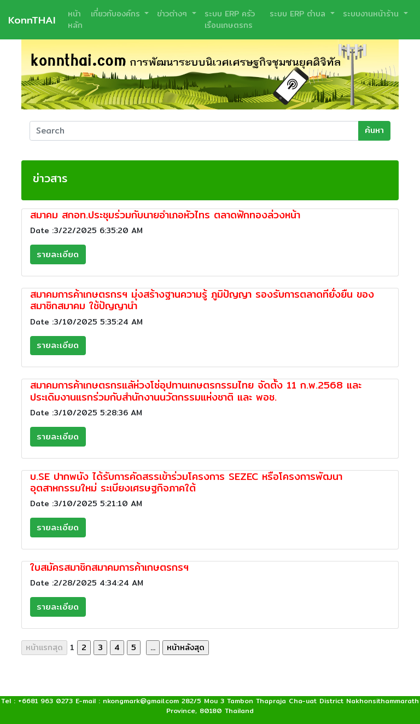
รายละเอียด (58, 254)
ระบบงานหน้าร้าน (372, 14)
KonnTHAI (31, 19)
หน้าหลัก (75, 19)
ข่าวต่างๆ (173, 14)
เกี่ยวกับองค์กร (117, 14)
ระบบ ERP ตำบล (299, 14)
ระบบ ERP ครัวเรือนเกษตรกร (230, 19)
